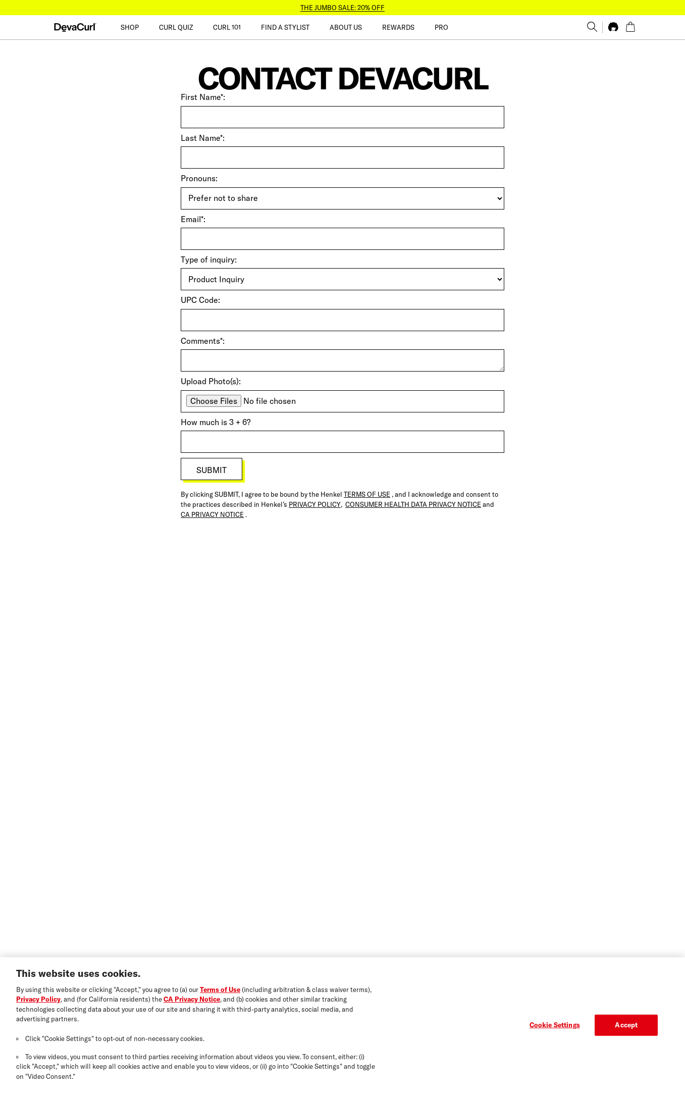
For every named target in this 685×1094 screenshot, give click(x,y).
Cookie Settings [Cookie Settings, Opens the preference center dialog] (555, 1030)
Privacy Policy (38, 1005)
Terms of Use (220, 995)
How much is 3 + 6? (215, 422)
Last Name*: (203, 138)
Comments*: (203, 341)
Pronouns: (199, 178)
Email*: (193, 219)
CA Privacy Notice (192, 1005)
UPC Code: (200, 300)
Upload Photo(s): (211, 381)
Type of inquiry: (209, 259)
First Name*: (203, 97)
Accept (626, 1030)
